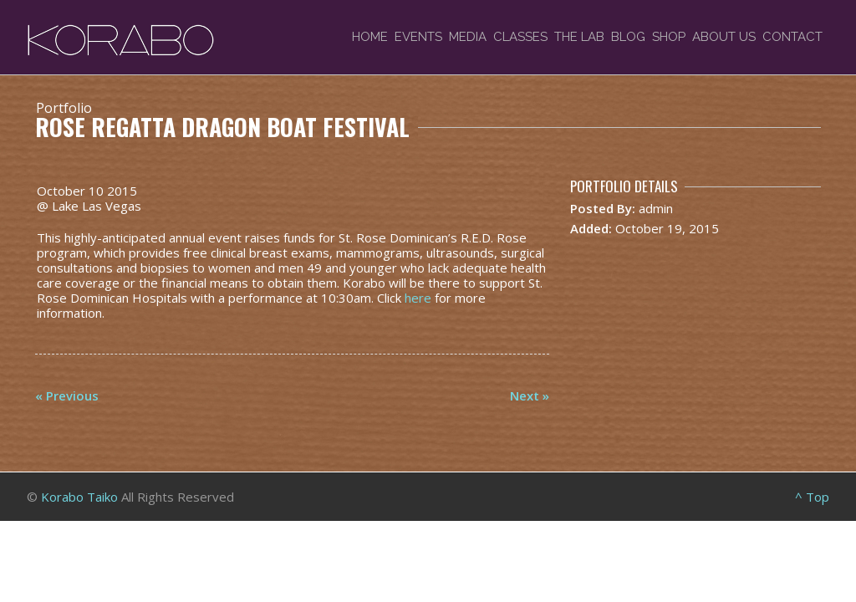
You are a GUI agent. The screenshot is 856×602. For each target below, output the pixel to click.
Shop (668, 36)
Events (418, 36)
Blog (628, 36)
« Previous (67, 395)
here (418, 297)
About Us (724, 36)
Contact (792, 36)
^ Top (812, 496)
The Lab (579, 36)
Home (370, 36)
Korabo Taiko (79, 496)
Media (468, 36)
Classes (520, 36)
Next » (529, 395)
